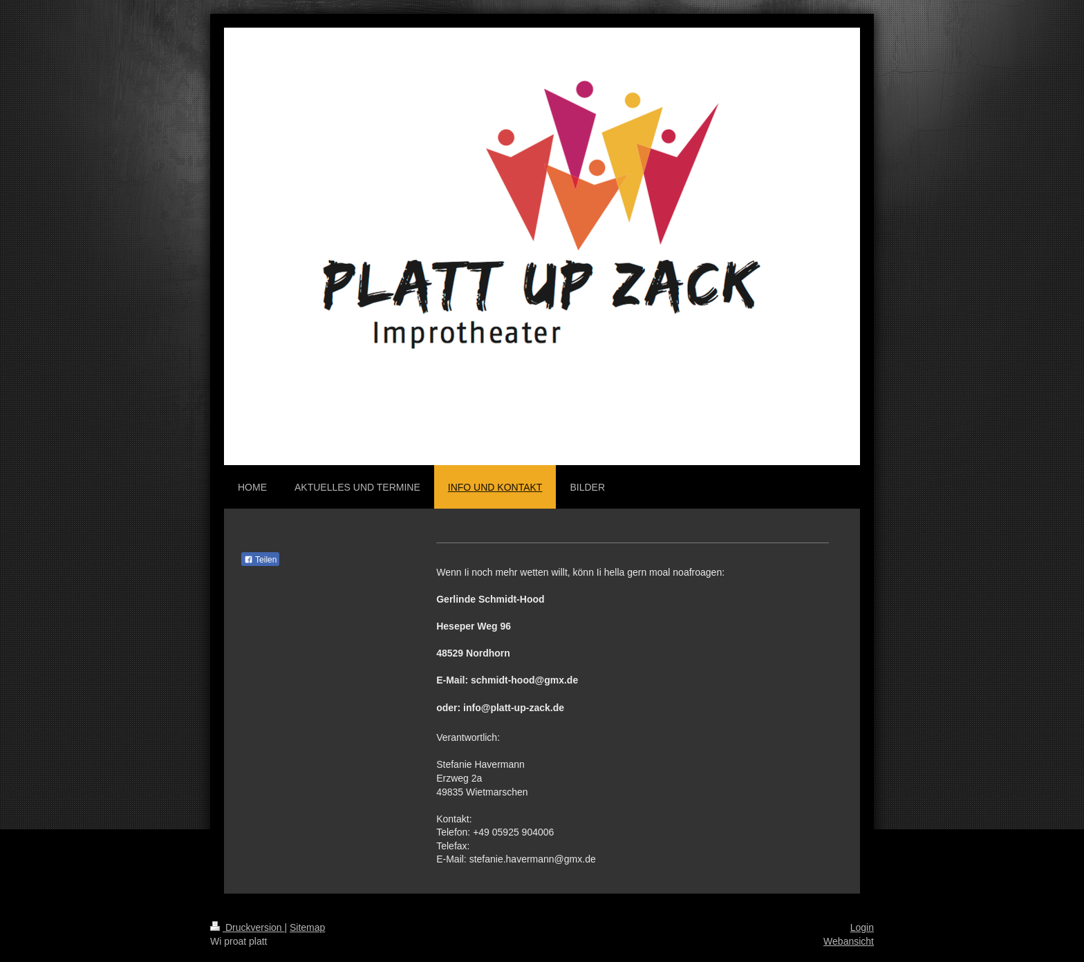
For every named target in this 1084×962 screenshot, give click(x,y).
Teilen (260, 560)
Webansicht (848, 941)
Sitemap (307, 927)
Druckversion (247, 927)
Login (862, 927)
